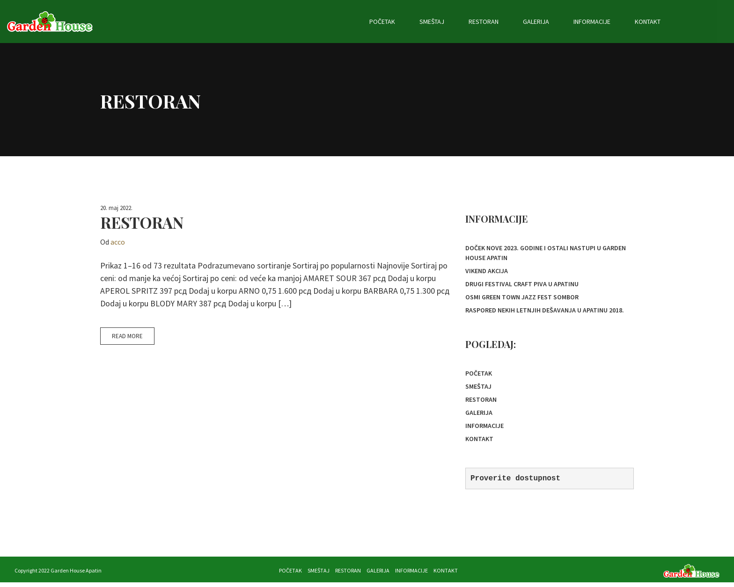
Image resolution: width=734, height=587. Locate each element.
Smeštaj (482, 21)
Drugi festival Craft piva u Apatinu (522, 285)
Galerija (587, 21)
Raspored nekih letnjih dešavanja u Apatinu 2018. (544, 312)
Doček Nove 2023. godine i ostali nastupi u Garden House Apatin (545, 253)
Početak (433, 21)
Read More (127, 336)
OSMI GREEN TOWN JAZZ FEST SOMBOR (522, 298)
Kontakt (699, 21)
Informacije (642, 21)
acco (117, 241)
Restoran (535, 21)
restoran (142, 222)
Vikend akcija (486, 271)
